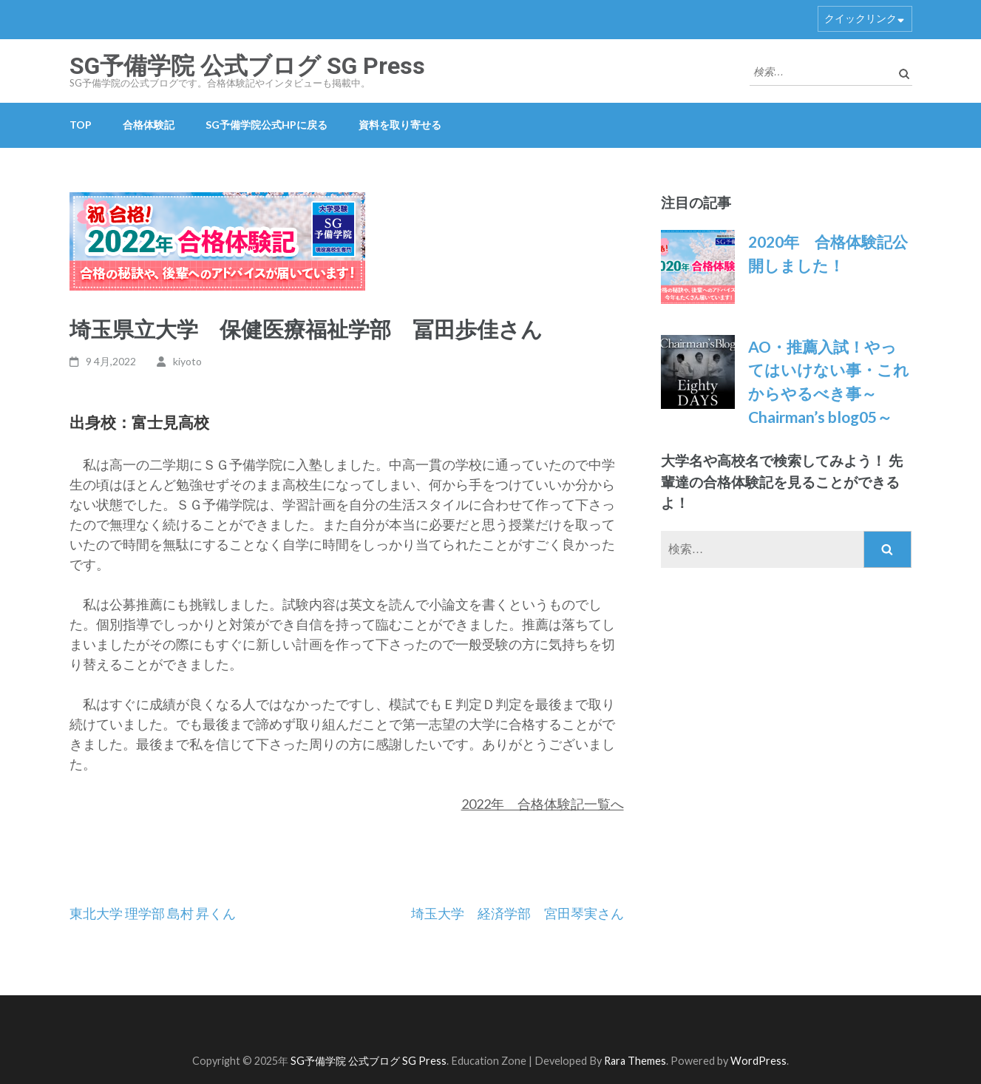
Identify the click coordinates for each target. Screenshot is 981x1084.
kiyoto (187, 361)
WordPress (758, 1060)
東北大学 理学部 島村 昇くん (152, 913)
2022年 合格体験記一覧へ (542, 804)
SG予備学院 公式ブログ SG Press (247, 66)
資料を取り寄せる (400, 124)
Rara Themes (635, 1060)
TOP (80, 124)
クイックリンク (860, 18)
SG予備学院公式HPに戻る (266, 124)
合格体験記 (148, 124)
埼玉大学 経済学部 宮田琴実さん (517, 913)
